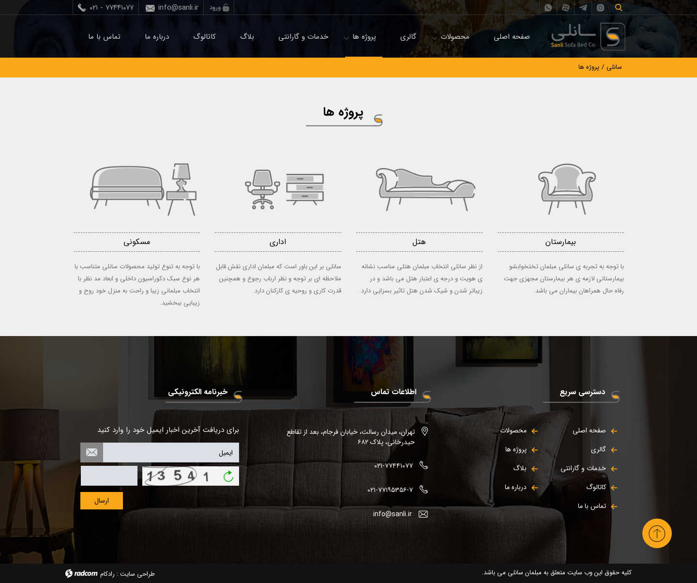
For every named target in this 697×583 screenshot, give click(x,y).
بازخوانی (229, 473)
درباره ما (157, 37)
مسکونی (136, 242)
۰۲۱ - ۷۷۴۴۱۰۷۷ (112, 8)
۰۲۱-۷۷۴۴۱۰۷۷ (393, 465)
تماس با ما (104, 37)
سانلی (614, 67)
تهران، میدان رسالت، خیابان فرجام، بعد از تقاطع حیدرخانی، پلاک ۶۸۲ (351, 437)
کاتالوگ (204, 37)
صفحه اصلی (512, 37)
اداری (278, 242)
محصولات (455, 37)
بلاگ (247, 37)
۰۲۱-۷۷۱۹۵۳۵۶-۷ (390, 490)
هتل (419, 242)
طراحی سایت (137, 574)
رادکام (107, 574)
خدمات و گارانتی (303, 37)
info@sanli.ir (178, 8)
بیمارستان (560, 242)
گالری (408, 37)
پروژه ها (364, 37)
